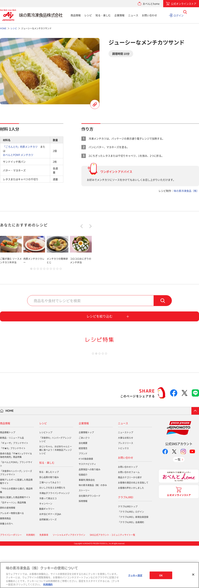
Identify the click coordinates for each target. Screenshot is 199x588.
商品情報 (76, 15)
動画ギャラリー (46, 551)
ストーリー (84, 532)
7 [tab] (51, 273)
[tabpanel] (11, 249)
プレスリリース (125, 485)
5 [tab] (44, 273)
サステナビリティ (87, 506)
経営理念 (83, 490)
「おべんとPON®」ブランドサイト (16, 506)
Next (90, 226)
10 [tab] (61, 273)
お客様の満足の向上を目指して (133, 525)
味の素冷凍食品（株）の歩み (93, 527)
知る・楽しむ (103, 15)
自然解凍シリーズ (48, 561)
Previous (82, 226)
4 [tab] (41, 273)
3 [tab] (38, 273)
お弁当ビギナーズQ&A (50, 556)
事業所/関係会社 (87, 522)
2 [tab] (34, 273)
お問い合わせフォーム (129, 514)
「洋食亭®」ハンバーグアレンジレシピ (55, 481)
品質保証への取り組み (89, 511)
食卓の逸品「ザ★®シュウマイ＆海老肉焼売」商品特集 (16, 497)
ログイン (178, 15)
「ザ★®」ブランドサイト (13, 490)
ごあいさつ (84, 480)
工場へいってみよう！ (50, 525)
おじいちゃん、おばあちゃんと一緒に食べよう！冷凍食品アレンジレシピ (55, 492)
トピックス (123, 490)
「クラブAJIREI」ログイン (131, 554)
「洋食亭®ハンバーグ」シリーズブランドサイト (16, 515)
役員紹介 (83, 517)
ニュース (133, 15)
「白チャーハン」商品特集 (13, 545)
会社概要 (83, 485)
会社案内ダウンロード (89, 538)
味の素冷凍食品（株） (186, 191)
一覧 (178, 502)
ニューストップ (125, 474)
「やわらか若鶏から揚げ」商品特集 (16, 532)
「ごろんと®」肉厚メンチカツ (20, 146)
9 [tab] (57, 273)
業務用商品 (5, 560)
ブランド (83, 496)
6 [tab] (47, 273)
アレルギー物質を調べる (12, 555)
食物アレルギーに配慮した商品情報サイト (16, 524)
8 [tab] (54, 273)
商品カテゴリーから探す (130, 519)
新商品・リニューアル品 (12, 480)
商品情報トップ (7, 474)
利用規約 (48, 584)
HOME (9, 453)
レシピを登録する (95, 104)
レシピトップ (45, 474)
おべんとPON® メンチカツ (18, 155)
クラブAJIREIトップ (127, 548)
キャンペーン (45, 546)
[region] (99, 575)
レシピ (88, 15)
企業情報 (119, 15)
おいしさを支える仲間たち (52, 530)
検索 (163, 305)
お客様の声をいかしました (131, 530)
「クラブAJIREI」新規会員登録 (133, 559)
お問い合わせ (149, 15)
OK (161, 575)
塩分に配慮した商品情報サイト (15, 539)
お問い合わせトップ (127, 509)
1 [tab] (31, 273)
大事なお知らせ (125, 480)
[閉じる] (193, 575)
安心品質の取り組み (49, 519)
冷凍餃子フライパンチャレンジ (54, 535)
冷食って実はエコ (48, 540)
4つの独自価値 (86, 501)
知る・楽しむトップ (49, 514)
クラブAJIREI (125, 539)
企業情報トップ (86, 474)
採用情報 (83, 543)
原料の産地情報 (7, 550)
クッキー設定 (135, 575)
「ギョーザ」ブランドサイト (14, 485)
